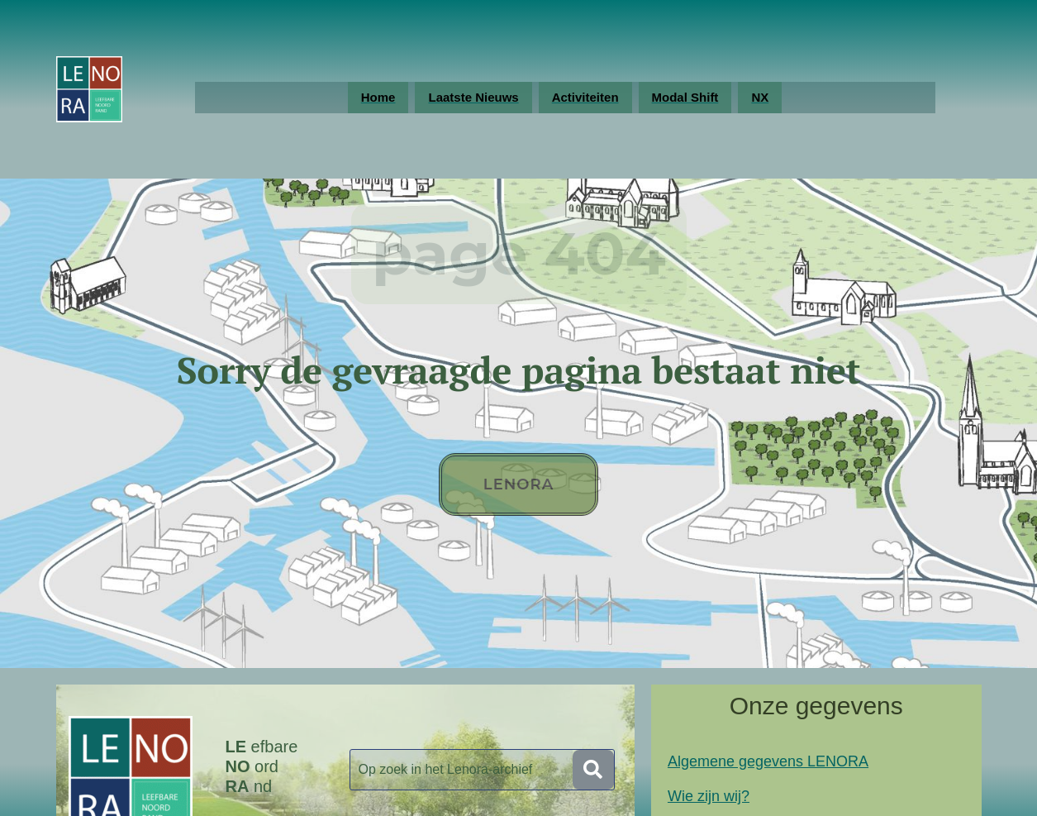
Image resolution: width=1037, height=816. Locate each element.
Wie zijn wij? (708, 796)
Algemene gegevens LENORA (768, 761)
